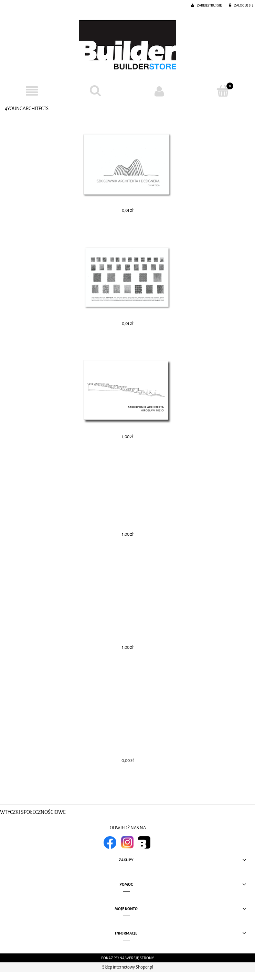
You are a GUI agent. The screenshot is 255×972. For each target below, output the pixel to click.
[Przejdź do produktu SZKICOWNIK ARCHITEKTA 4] (127, 391)
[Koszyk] (223, 91)
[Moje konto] (159, 91)
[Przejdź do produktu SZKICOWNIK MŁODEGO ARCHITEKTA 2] (127, 278)
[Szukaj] (95, 91)
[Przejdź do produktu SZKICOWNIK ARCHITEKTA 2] (127, 609)
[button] (32, 91)
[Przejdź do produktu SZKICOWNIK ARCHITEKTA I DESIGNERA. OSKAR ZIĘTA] (127, 164)
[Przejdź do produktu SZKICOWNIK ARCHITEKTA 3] (127, 496)
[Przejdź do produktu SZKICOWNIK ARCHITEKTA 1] (127, 723)
